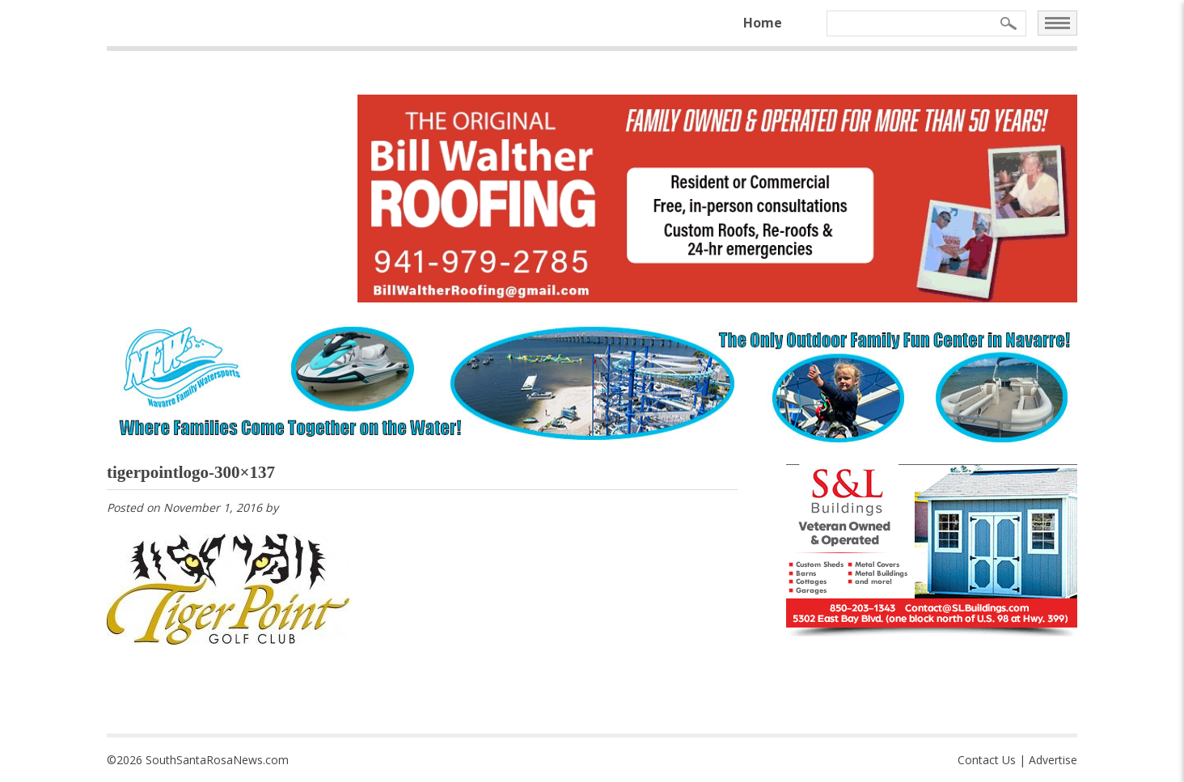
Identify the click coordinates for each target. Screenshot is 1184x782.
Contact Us (987, 759)
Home (762, 23)
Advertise (1053, 759)
